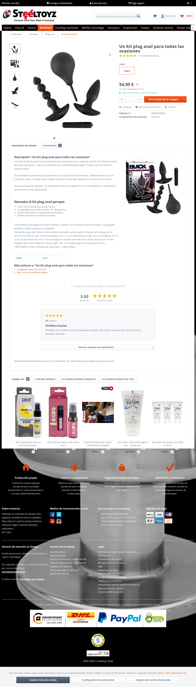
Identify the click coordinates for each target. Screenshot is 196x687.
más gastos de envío (135, 89)
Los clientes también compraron (79, 379)
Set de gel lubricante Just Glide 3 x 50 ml (167, 444)
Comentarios (52, 145)
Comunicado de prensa (110, 574)
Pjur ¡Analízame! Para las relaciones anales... (28, 444)
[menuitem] (118, 16)
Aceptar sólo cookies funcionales (153, 679)
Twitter (59, 529)
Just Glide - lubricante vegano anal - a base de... (133, 444)
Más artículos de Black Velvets (31, 272)
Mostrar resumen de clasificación (116, 347)
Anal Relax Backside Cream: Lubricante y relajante (98, 444)
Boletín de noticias (59, 589)
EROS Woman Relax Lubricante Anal (63, 444)
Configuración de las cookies (112, 592)
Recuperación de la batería (112, 578)
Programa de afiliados (61, 581)
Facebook (52, 529)
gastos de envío (79, 620)
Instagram (59, 536)
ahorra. (162, 673)
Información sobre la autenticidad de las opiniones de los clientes (119, 602)
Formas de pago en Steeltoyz (64, 585)
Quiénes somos (58, 567)
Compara (125, 107)
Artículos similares (45, 379)
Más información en (176, 673)
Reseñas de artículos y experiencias (68, 574)
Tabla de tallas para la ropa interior (68, 578)
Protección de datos (108, 585)
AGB (100, 581)
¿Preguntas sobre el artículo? (30, 269)
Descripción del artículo (24, 145)
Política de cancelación (109, 596)
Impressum (104, 589)
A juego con (20, 379)
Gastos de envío (58, 570)
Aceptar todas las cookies (43, 679)
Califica (170, 107)
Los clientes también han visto (118, 379)
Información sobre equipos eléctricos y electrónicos (118, 569)
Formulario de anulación (110, 607)
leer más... (7, 547)
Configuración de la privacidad (98, 679)
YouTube (52, 536)
